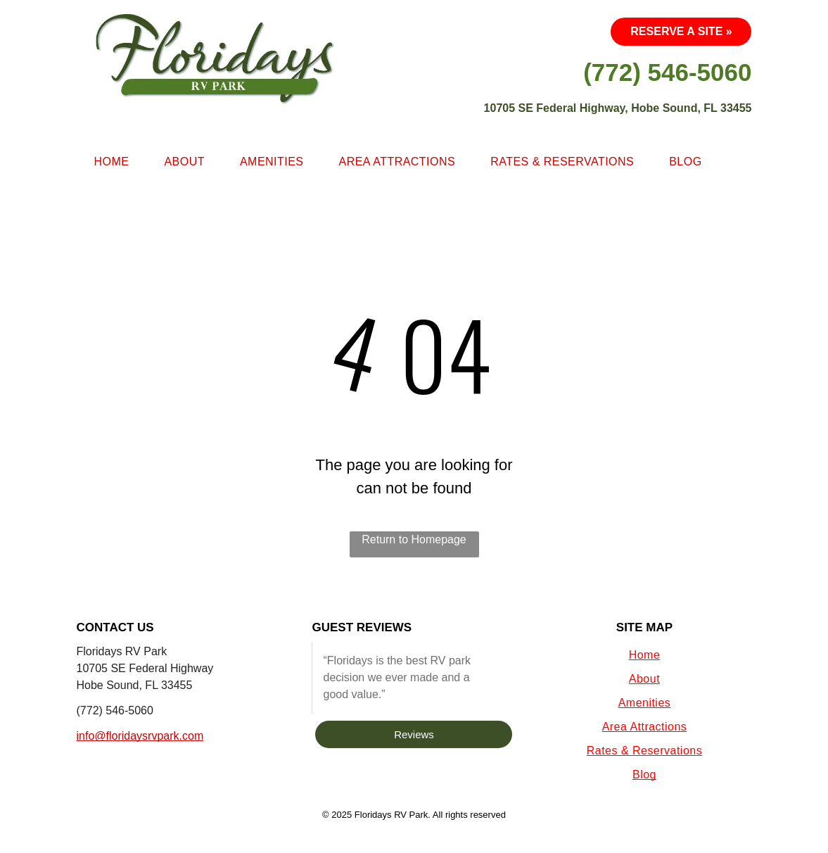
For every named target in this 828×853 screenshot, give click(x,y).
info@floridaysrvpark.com (140, 736)
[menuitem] (112, 162)
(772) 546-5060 (115, 710)
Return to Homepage (414, 539)
